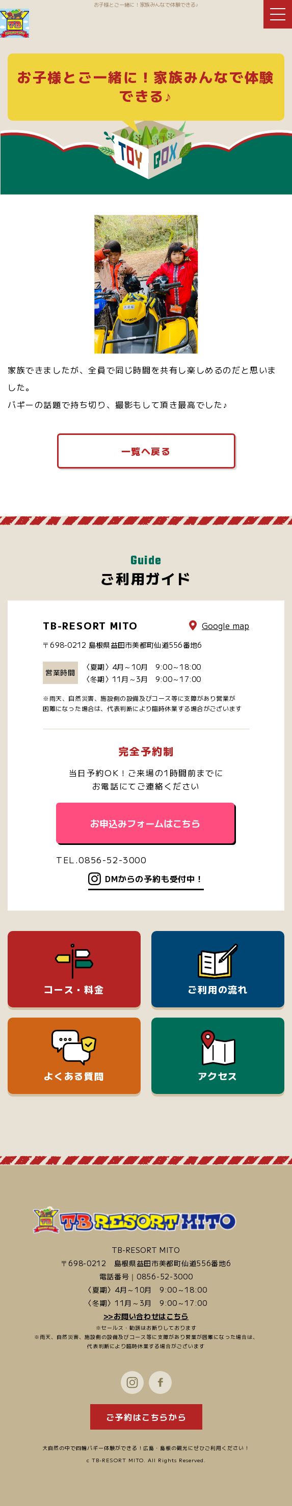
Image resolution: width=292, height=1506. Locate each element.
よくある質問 (74, 1056)
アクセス (218, 1056)
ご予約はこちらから (145, 1417)
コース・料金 (74, 970)
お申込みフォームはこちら (145, 823)
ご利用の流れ (218, 970)
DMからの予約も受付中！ (154, 878)
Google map (225, 625)
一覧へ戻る (146, 450)
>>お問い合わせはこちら (146, 1316)
